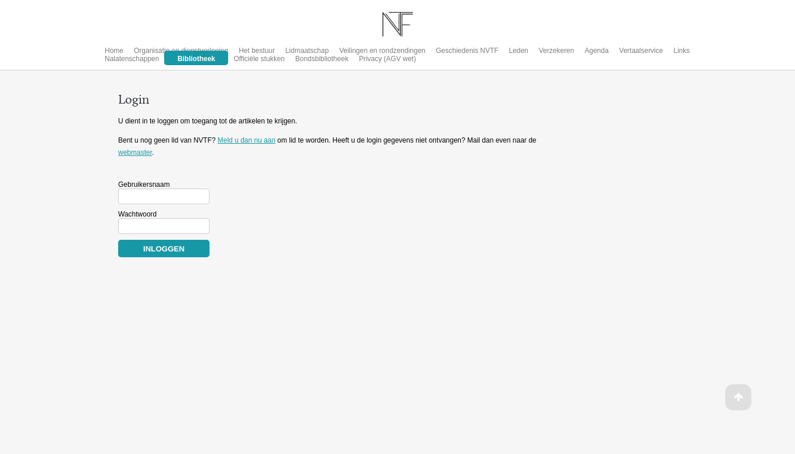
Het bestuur (257, 51)
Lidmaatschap (307, 51)
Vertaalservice (641, 51)
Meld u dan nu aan (246, 140)
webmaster (135, 152)
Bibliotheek (196, 59)
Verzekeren (556, 51)
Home (114, 51)
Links (681, 51)
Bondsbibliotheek (321, 59)
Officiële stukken (259, 59)
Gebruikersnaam (144, 184)
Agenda (596, 51)
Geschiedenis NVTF (467, 51)
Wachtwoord (137, 214)
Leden (518, 51)
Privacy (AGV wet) (387, 59)
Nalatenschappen (132, 59)
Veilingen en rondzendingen (382, 51)
